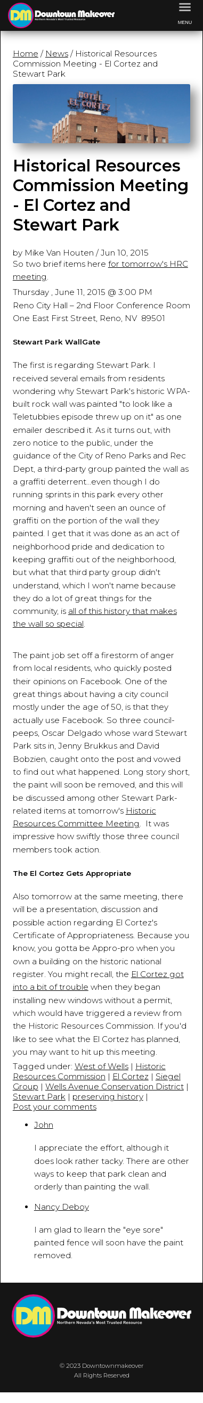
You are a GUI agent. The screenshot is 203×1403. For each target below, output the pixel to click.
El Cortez (130, 1076)
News (56, 53)
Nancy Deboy (61, 1207)
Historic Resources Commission (89, 1071)
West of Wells (101, 1066)
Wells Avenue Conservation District (114, 1086)
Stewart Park (39, 1097)
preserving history (107, 1097)
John (43, 1125)
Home (25, 53)
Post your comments (54, 1107)
